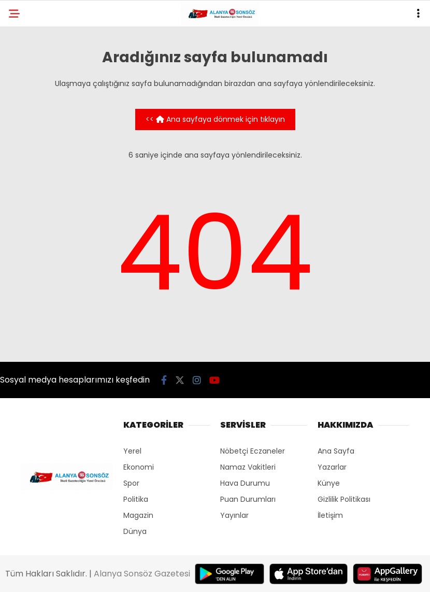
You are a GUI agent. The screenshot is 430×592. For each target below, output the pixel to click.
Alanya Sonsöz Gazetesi (142, 574)
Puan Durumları (248, 499)
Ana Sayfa (336, 451)
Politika (135, 499)
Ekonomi (138, 467)
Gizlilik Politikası (344, 499)
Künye (329, 483)
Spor (131, 483)
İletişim (330, 515)
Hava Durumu (245, 483)
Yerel (132, 451)
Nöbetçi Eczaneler (252, 451)
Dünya (135, 531)
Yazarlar (332, 467)
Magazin (138, 515)
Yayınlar (234, 515)
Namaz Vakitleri (248, 467)
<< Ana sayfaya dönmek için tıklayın (215, 119)
